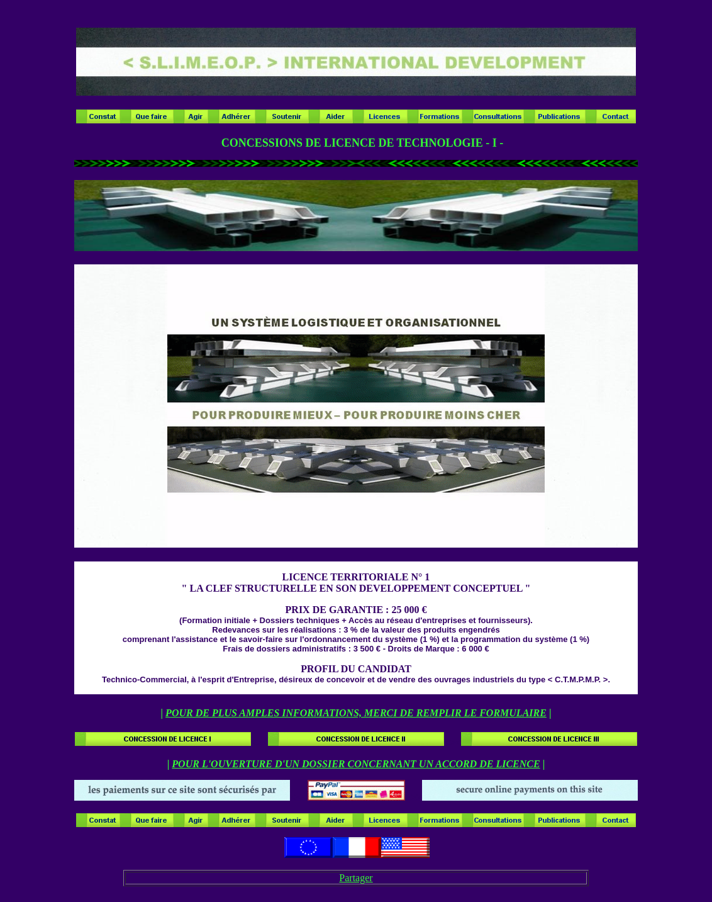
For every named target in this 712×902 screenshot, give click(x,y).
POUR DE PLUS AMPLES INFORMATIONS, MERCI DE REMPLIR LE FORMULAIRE (356, 713)
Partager (355, 877)
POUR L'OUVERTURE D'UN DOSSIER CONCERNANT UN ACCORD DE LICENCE (356, 763)
